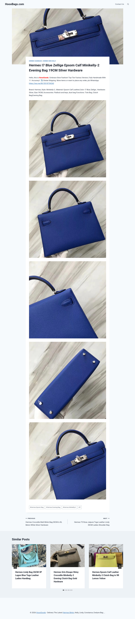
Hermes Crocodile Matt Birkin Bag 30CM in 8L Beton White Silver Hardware (46, 521)
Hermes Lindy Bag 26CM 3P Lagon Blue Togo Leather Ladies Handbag (28, 575)
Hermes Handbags (35, 61)
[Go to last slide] (15, 566)
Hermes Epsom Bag (36, 507)
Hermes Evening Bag (53, 507)
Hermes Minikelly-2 (69, 507)
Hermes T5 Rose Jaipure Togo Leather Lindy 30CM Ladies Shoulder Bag (89, 521)
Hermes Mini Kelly (49, 61)
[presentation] (29, 555)
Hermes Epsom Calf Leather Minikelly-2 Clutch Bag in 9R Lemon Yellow (105, 575)
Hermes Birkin (68, 612)
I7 (80, 507)
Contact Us (119, 4)
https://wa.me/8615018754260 (41, 83)
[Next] (119, 566)
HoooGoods (41, 612)
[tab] (63, 590)
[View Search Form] (128, 4)
